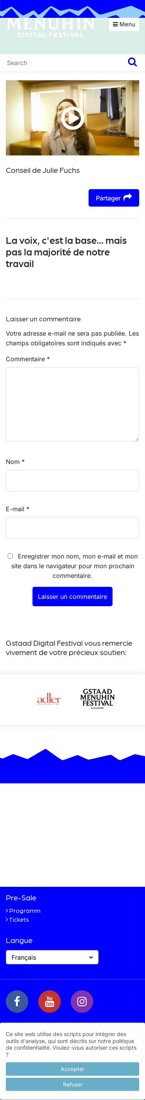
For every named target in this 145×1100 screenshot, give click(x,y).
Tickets (19, 919)
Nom (15, 462)
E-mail (17, 509)
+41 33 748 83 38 (59, 868)
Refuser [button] (72, 1082)
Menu (124, 24)
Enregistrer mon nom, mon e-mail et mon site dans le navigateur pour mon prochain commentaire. (74, 565)
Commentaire (28, 359)
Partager (114, 197)
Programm (25, 910)
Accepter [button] (72, 1067)
